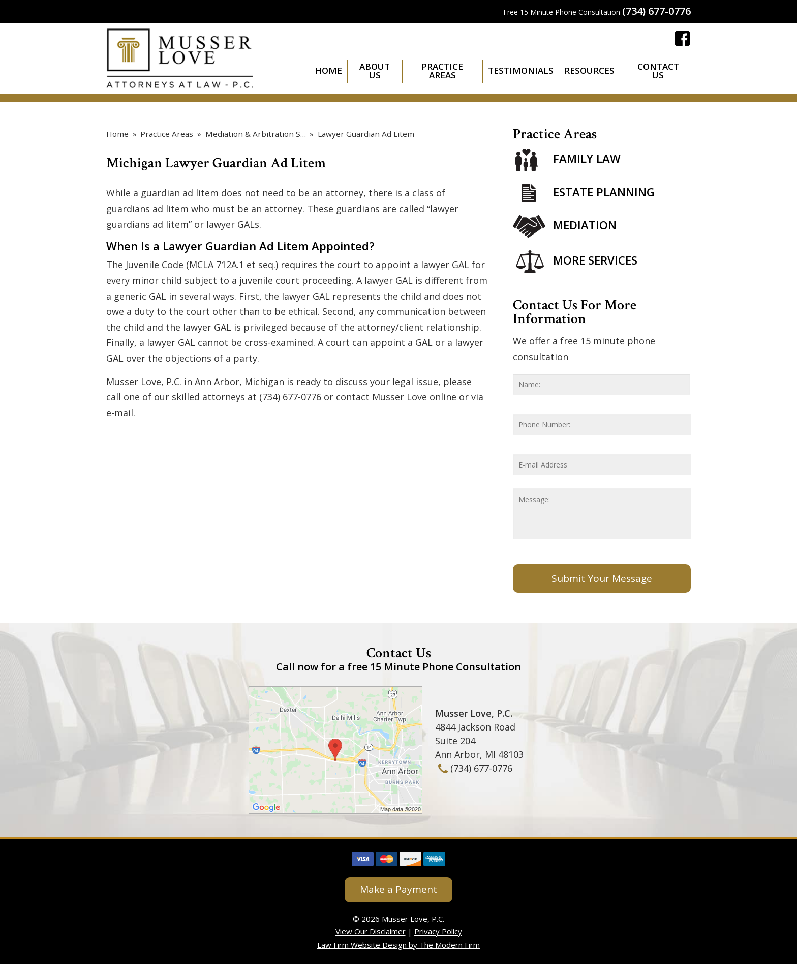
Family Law (587, 158)
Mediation (585, 224)
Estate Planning (604, 191)
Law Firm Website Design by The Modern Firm (398, 945)
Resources (589, 70)
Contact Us (658, 71)
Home (328, 70)
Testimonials (521, 70)
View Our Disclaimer (370, 931)
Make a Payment (398, 889)
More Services (595, 260)
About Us (374, 71)
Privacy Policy (438, 931)
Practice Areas (442, 71)
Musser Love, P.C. (143, 381)
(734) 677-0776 (656, 11)
